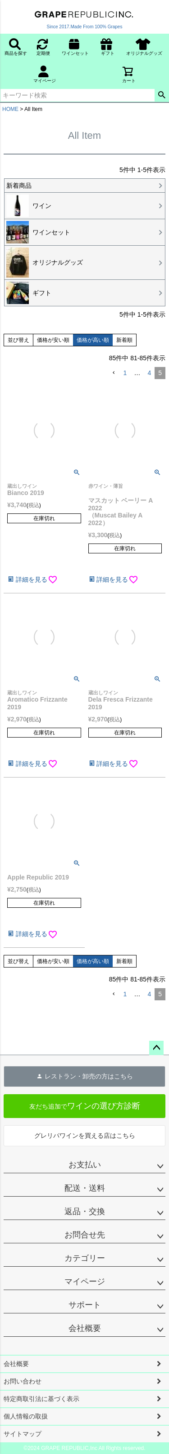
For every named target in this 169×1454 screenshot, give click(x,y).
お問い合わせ (22, 1381)
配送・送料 (84, 1188)
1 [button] (125, 372)
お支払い (85, 1164)
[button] (113, 373)
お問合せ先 (84, 1234)
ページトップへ (156, 1048)
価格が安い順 (53, 340)
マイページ (44, 74)
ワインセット (77, 47)
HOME (10, 109)
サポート (85, 1304)
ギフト (107, 47)
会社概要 (85, 1328)
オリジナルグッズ (146, 47)
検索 (162, 95)
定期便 (43, 47)
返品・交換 (84, 1211)
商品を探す (16, 47)
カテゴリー (84, 1258)
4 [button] (149, 372)
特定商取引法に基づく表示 (41, 1398)
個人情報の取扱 (26, 1416)
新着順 (124, 340)
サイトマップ (22, 1433)
